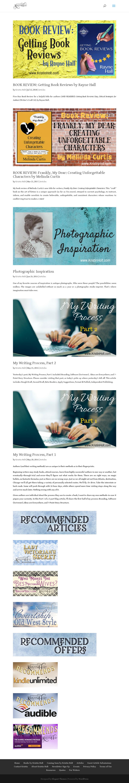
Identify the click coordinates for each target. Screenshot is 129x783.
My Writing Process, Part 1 (34, 454)
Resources (50, 770)
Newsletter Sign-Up (61, 766)
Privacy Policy (89, 766)
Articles (41, 90)
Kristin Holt (21, 90)
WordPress (83, 779)
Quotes (62, 770)
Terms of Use (106, 766)
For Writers (74, 770)
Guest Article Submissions (99, 763)
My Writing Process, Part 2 (34, 363)
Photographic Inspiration (33, 271)
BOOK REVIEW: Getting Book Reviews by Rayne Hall (54, 85)
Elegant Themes (59, 779)
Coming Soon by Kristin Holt (60, 763)
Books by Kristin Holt (33, 763)
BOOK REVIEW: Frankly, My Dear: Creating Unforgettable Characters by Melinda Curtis (59, 174)
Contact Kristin (21, 766)
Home (17, 763)
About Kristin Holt (39, 766)
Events (76, 766)
